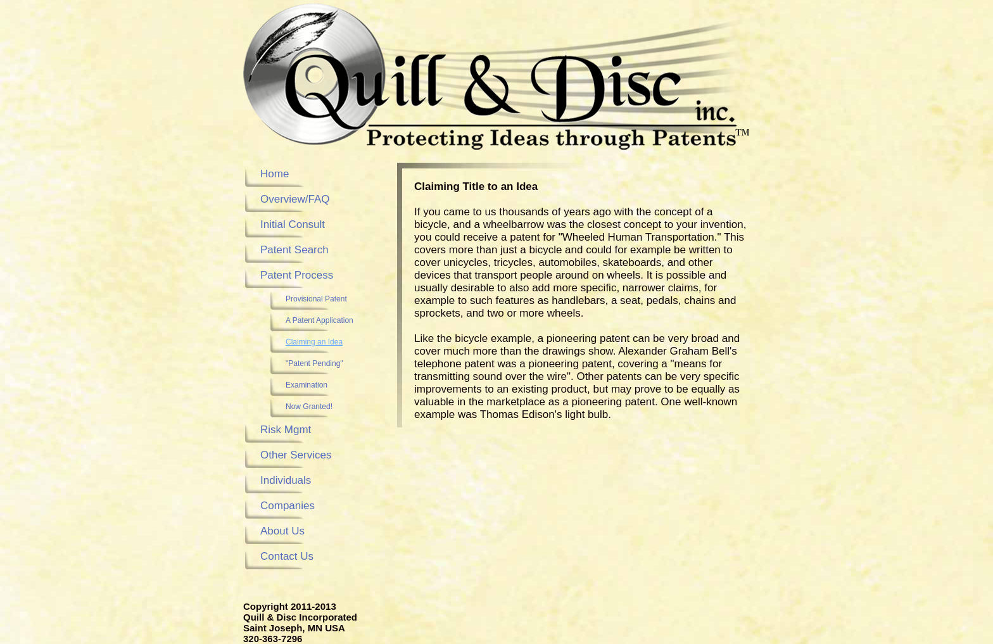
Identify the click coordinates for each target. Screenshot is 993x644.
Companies (287, 506)
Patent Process (296, 275)
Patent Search (294, 250)
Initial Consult (292, 224)
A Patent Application (319, 320)
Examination (306, 385)
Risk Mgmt (285, 430)
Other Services (295, 455)
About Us (282, 531)
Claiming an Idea (314, 342)
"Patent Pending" (314, 363)
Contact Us (286, 556)
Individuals (285, 480)
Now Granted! (309, 406)
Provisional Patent (316, 298)
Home (274, 174)
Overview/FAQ (295, 199)
